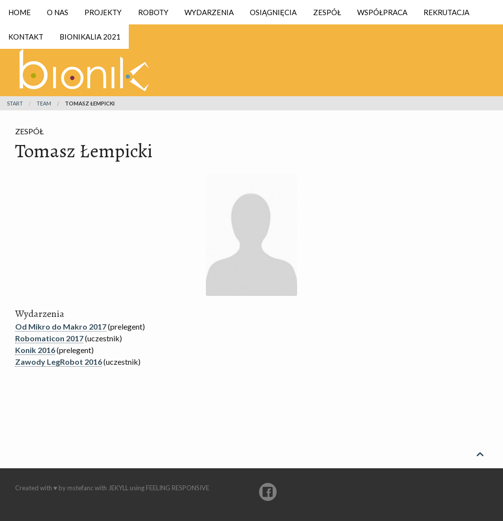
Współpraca (382, 12)
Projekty (102, 12)
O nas (57, 12)
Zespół (327, 12)
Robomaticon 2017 (49, 338)
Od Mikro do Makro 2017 (60, 326)
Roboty (153, 12)
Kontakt (25, 36)
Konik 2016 (35, 349)
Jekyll (118, 488)
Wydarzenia (209, 12)
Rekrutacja (446, 12)
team (44, 103)
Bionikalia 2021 (90, 36)
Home (19, 12)
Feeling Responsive (177, 488)
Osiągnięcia (273, 12)
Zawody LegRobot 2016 (58, 361)
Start (15, 103)
